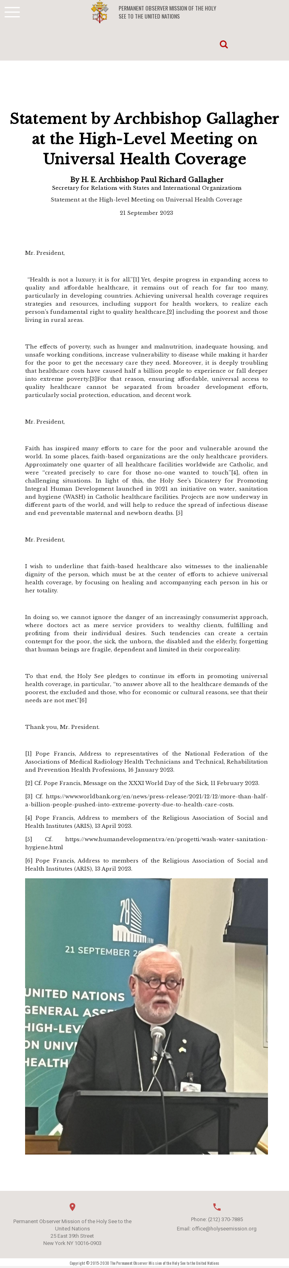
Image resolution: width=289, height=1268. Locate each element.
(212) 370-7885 (225, 1219)
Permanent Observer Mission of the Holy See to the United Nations (167, 12)
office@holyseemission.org (224, 1229)
